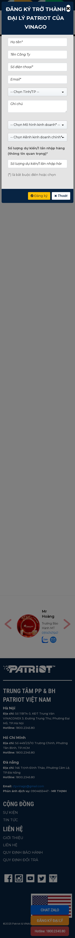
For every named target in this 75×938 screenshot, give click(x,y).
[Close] (68, 8)
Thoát (61, 196)
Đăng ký (39, 196)
